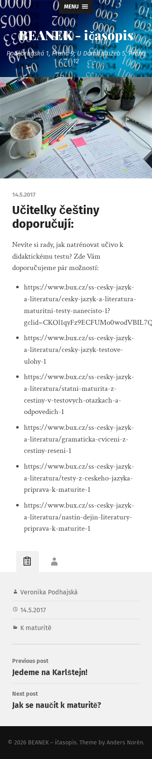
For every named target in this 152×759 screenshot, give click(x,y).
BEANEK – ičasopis (52, 742)
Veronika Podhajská (49, 592)
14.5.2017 (33, 610)
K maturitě (35, 628)
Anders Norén (125, 742)
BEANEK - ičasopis (76, 34)
